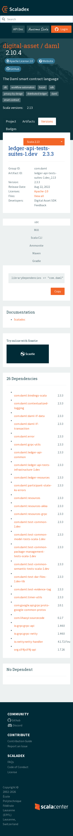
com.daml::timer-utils (28, 597)
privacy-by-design (13, 93)
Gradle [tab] (36, 261)
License (12, 772)
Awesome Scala (38, 29)
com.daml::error (24, 436)
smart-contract (11, 100)
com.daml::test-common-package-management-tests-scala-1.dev (30, 551)
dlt (5, 87)
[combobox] (44, 141)
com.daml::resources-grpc (30, 514)
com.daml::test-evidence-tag (32, 589)
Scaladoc (19, 319)
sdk (52, 87)
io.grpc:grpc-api (24, 626)
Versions (47, 121)
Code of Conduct (17, 767)
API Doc (18, 29)
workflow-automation (22, 87)
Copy (57, 291)
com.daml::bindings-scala (30, 395)
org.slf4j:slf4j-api (25, 649)
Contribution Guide (19, 741)
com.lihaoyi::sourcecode (29, 618)
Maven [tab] (36, 253)
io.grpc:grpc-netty (25, 633)
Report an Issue (17, 746)
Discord (14, 725)
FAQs (10, 762)
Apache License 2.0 (20, 61)
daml (52, 45)
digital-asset (21, 45)
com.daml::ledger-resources (32, 477)
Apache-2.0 (41, 191)
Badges (11, 129)
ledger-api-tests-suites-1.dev (29, 151)
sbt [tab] (36, 222)
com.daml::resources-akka (30, 506)
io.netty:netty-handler (28, 641)
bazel (42, 87)
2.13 (30, 107)
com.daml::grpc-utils (27, 444)
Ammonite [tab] (36, 245)
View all (39, 196)
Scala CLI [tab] (36, 237)
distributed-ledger (37, 93)
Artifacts (28, 121)
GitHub (13, 69)
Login (61, 29)
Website (46, 61)
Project (11, 121)
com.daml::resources (27, 498)
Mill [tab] (36, 230)
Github (13, 720)
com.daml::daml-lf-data (29, 416)
